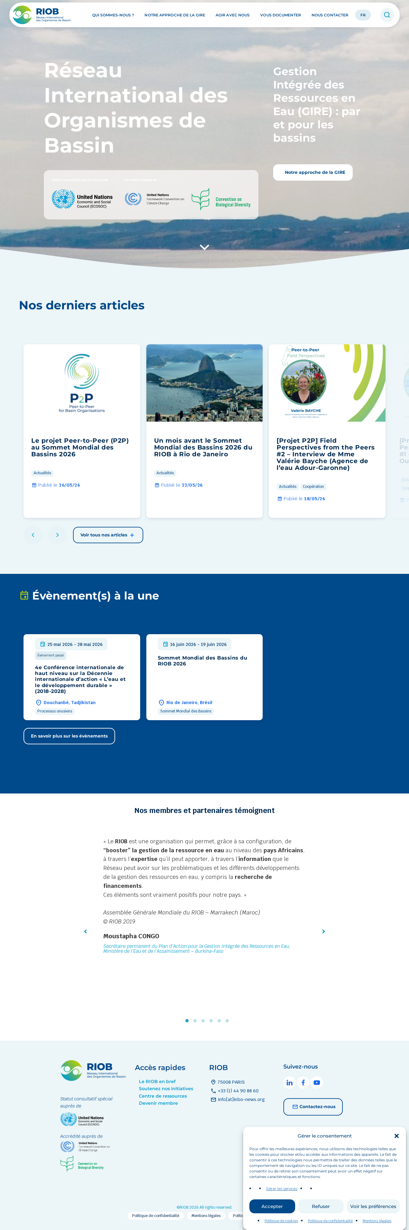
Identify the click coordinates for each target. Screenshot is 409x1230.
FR (363, 15)
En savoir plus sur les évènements (69, 736)
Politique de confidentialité (155, 1215)
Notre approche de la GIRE (174, 15)
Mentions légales (206, 1215)
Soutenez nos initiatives (166, 1088)
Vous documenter (280, 15)
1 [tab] (188, 1020)
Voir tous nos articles (108, 535)
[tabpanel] (204, 897)
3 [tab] (204, 1020)
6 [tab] (229, 1020)
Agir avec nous (233, 15)
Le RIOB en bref (157, 1081)
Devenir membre (158, 1103)
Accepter (272, 1219)
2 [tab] (196, 1020)
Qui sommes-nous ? (113, 15)
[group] (82, 431)
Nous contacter (330, 15)
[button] (397, 1148)
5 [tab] (220, 1020)
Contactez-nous (313, 1107)
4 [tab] (212, 1020)
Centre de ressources (163, 1096)
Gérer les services (281, 1201)
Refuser (321, 1219)
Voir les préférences (373, 1219)
